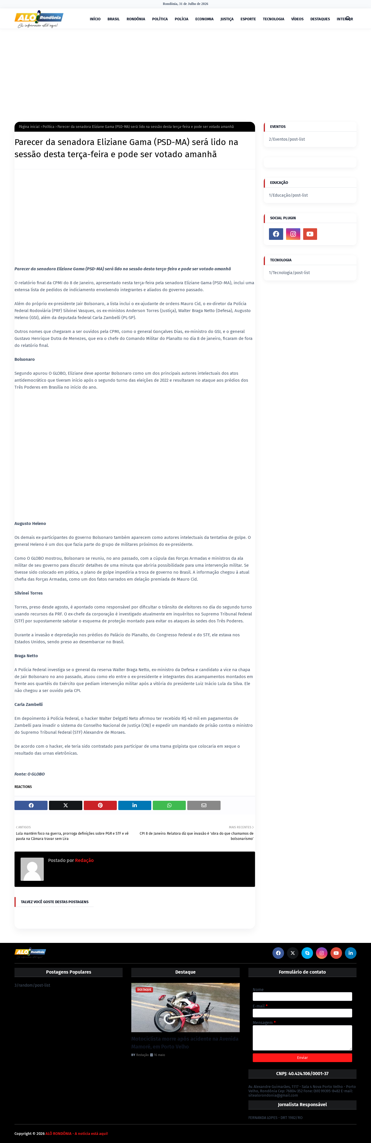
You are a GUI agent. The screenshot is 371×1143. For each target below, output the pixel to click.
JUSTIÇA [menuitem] (227, 19)
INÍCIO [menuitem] (95, 19)
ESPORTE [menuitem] (248, 19)
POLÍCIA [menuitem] (181, 19)
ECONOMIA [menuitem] (204, 19)
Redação (84, 860)
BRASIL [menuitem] (114, 19)
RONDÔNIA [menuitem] (136, 19)
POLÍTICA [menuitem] (160, 19)
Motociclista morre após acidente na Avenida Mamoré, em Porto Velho (185, 1043)
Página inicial (29, 127)
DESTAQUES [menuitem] (320, 19)
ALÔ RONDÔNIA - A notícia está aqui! (77, 1133)
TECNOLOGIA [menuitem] (273, 19)
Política (48, 127)
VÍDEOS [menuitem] (297, 19)
